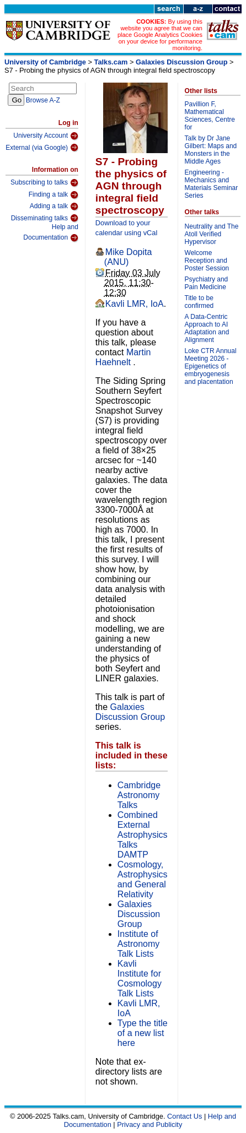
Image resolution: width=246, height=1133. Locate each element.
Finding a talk (53, 195)
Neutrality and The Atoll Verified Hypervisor (212, 234)
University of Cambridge (45, 62)
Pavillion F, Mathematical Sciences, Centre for (210, 115)
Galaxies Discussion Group (181, 62)
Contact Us (184, 1116)
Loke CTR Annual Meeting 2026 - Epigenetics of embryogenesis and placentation (211, 366)
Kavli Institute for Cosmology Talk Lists (139, 978)
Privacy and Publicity (149, 1124)
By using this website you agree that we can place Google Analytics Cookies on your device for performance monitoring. (159, 34)
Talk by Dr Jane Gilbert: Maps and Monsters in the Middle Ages (211, 149)
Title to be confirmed (199, 302)
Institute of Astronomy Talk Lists (138, 943)
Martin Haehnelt (123, 357)
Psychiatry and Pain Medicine (206, 283)
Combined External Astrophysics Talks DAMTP (142, 834)
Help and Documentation (50, 232)
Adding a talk (54, 206)
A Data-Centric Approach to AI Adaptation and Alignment (207, 328)
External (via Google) (42, 147)
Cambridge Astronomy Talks (139, 795)
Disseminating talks (44, 218)
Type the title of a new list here (142, 1033)
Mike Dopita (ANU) (128, 257)
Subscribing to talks (44, 182)
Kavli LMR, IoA (134, 303)
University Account (45, 136)
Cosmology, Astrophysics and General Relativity (142, 879)
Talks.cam (111, 62)
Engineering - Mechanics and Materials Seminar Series (211, 184)
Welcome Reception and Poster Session (207, 260)
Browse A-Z (43, 100)
